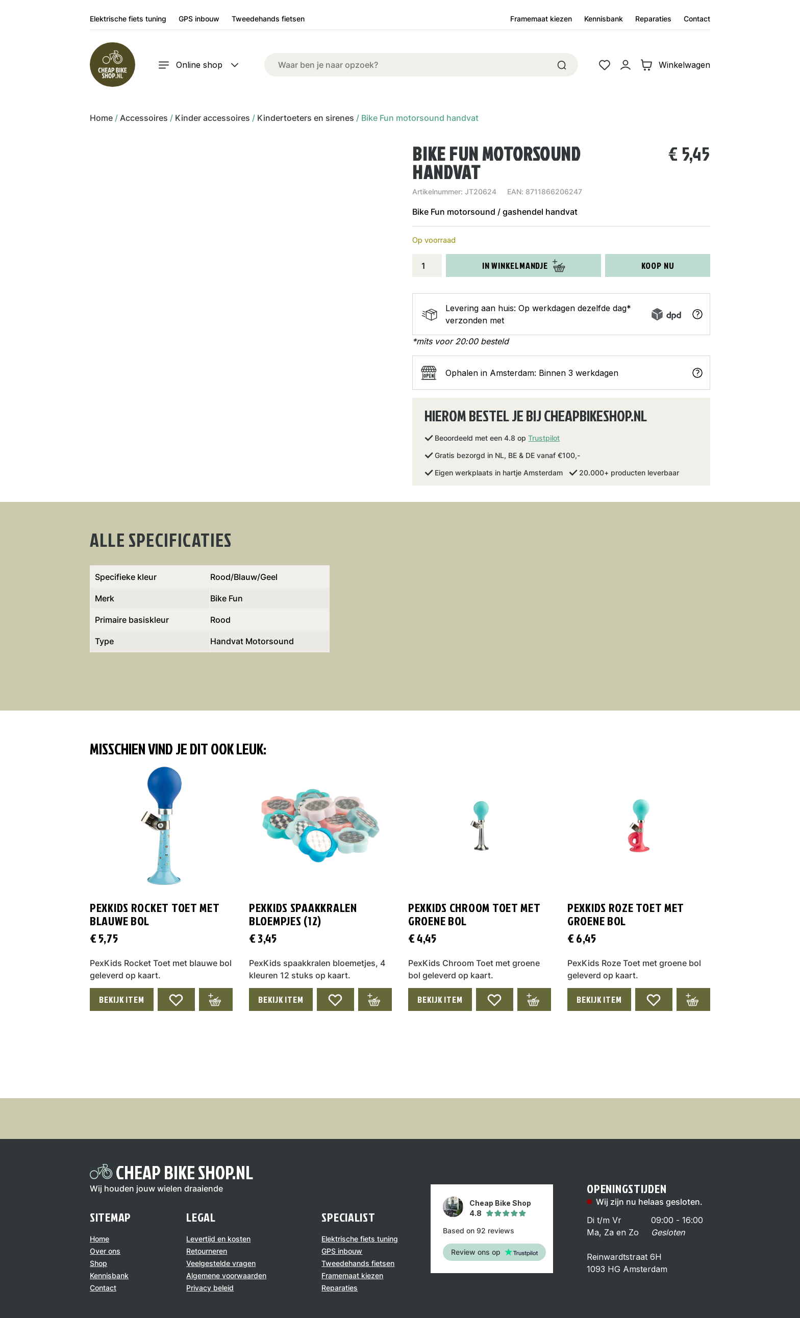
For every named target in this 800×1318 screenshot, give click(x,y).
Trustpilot (544, 438)
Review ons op (494, 1252)
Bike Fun (226, 598)
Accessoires (144, 118)
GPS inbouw (199, 18)
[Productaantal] (427, 265)
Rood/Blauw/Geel (244, 577)
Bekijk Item (121, 999)
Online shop (199, 65)
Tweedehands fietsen (268, 18)
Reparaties (653, 18)
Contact (697, 18)
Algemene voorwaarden (226, 1275)
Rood (220, 620)
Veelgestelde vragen (221, 1263)
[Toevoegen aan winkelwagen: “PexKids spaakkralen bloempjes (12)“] (375, 999)
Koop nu (657, 265)
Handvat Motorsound (252, 641)
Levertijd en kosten (218, 1238)
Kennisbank (603, 18)
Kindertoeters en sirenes (305, 118)
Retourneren (206, 1251)
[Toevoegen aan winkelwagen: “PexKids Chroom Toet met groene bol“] (534, 999)
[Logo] (112, 64)
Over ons (105, 1251)
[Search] (562, 65)
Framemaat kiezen (541, 18)
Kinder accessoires (212, 118)
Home (101, 118)
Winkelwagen (675, 65)
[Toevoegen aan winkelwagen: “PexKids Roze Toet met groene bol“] (693, 999)
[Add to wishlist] (176, 999)
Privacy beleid (210, 1287)
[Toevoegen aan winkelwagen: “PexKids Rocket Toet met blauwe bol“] (216, 999)
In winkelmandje (524, 265)
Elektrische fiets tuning (128, 18)
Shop (98, 1263)
